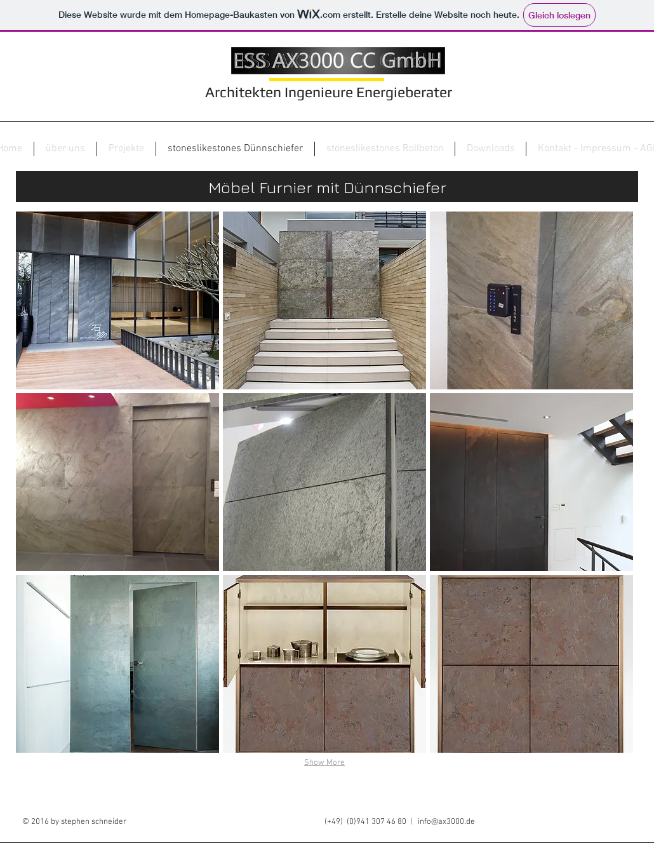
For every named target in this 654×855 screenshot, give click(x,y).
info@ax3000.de (446, 822)
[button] (117, 300)
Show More (324, 763)
